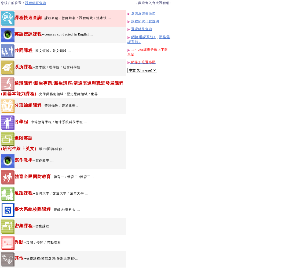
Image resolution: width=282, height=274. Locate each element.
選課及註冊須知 (143, 13)
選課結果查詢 (141, 29)
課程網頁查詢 (35, 3)
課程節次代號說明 (145, 21)
